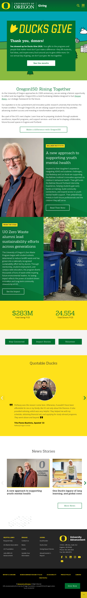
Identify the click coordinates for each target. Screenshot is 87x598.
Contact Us (25, 541)
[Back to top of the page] (84, 595)
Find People (43, 578)
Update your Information (26, 554)
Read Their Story (57, 208)
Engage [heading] (24, 537)
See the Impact (13, 291)
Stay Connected (17, 342)
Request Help (8, 541)
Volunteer (70, 342)
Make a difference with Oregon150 (43, 129)
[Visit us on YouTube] (79, 557)
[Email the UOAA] (62, 561)
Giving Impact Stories (47, 549)
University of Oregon (24, 584)
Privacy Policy (66, 575)
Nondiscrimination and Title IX (31, 575)
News (23, 545)
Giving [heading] (42, 537)
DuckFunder (44, 541)
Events (24, 549)
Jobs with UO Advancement (8, 554)
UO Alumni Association (10, 545)
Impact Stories (43, 342)
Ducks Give (43, 545)
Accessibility (51, 575)
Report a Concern (9, 575)
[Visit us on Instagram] (75, 557)
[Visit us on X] (66, 557)
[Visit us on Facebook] (62, 557)
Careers (78, 575)
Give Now (72, 586)
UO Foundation (8, 549)
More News (69, 506)
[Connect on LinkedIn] (70, 557)
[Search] (78, 5)
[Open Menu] (83, 6)
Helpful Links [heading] (8, 537)
